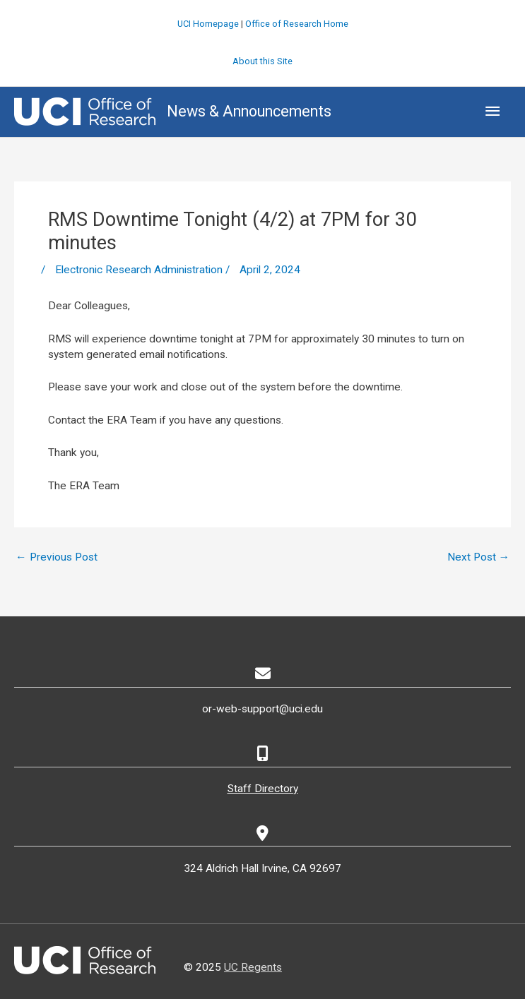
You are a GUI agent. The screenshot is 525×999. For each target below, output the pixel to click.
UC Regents (253, 967)
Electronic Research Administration (139, 269)
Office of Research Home (296, 23)
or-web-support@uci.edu (262, 708)
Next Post (478, 557)
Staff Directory (263, 788)
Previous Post (57, 557)
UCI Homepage (208, 23)
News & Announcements (249, 111)
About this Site (262, 61)
